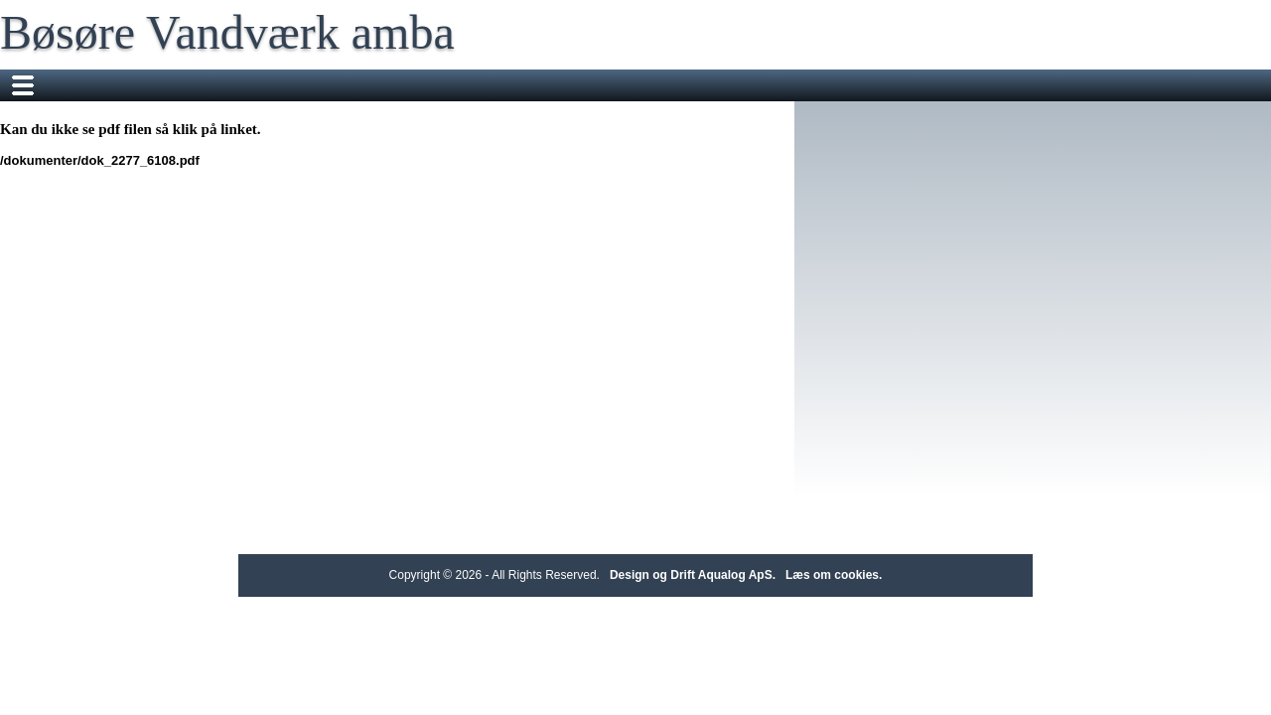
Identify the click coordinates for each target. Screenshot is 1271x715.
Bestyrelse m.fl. (709, 85)
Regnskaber (824, 85)
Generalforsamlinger (954, 85)
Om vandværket (280, 85)
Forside (177, 85)
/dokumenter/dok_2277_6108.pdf (239, 160)
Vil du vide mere (582, 85)
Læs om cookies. (833, 575)
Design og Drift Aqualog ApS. (693, 575)
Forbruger (388, 85)
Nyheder (476, 85)
